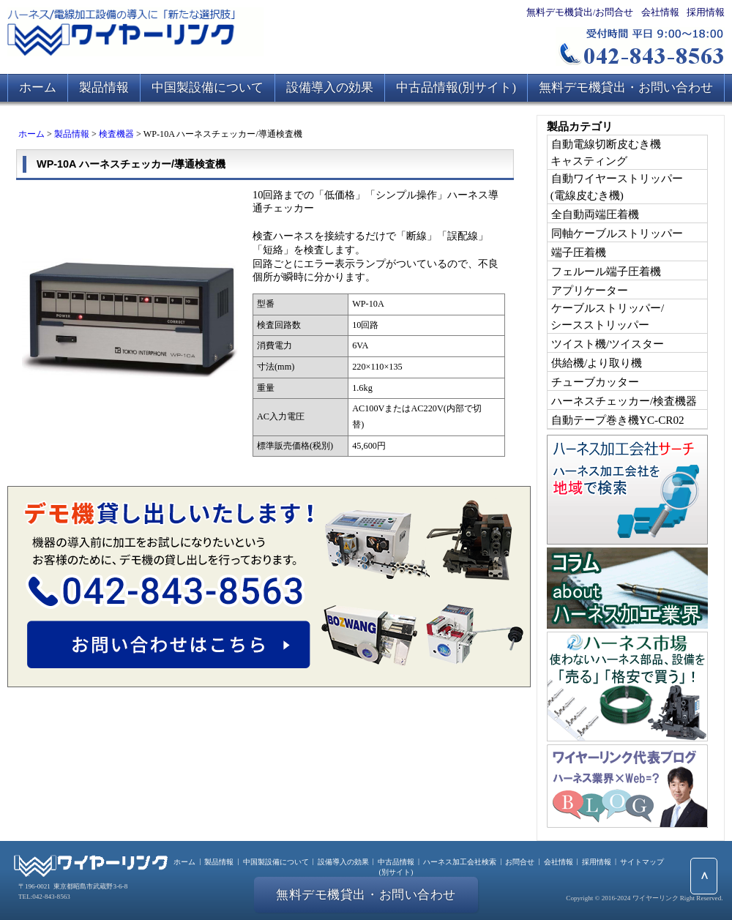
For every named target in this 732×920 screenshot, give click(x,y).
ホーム (37, 87)
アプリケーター (589, 290)
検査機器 (116, 134)
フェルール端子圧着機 (606, 271)
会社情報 (660, 12)
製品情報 (104, 87)
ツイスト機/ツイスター (607, 343)
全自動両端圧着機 (595, 214)
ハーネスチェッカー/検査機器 (624, 400)
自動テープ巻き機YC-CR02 (617, 420)
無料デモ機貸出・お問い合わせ (626, 87)
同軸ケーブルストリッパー (617, 233)
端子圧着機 (578, 252)
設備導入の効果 (329, 87)
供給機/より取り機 (596, 362)
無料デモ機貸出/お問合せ (580, 12)
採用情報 (706, 12)
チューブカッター (595, 381)
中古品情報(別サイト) (456, 87)
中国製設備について (208, 87)
